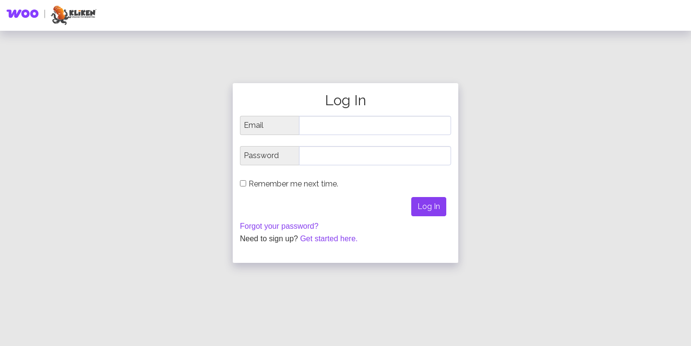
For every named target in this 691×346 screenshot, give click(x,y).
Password (261, 156)
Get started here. (328, 239)
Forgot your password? (279, 226)
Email (253, 125)
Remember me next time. (293, 183)
